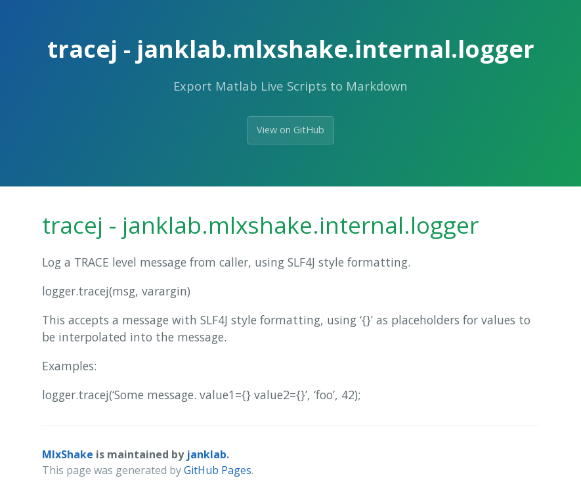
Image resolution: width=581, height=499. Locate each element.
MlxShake (67, 454)
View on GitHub (290, 129)
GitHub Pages (217, 470)
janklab (206, 454)
